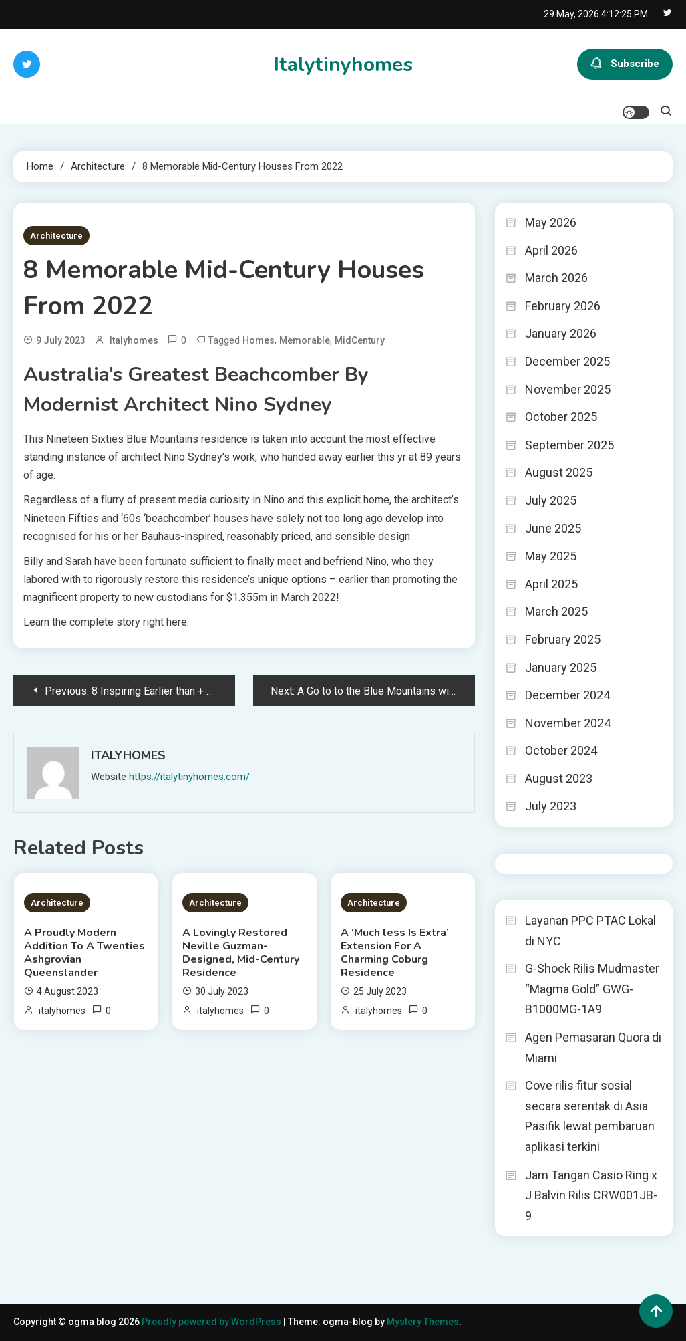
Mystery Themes (423, 1321)
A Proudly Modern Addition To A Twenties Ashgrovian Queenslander (84, 952)
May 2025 (550, 556)
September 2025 (569, 445)
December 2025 (567, 361)
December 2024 (567, 695)
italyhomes (134, 340)
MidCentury (360, 340)
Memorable (304, 340)
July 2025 (550, 500)
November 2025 (568, 389)
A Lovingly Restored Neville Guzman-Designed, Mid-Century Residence (240, 952)
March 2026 (556, 278)
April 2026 (551, 250)
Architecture (56, 236)
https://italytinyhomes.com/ (189, 777)
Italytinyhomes (343, 64)
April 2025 (551, 584)
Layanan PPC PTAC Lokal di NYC (590, 930)
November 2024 (568, 723)
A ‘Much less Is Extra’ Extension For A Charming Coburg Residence (395, 952)
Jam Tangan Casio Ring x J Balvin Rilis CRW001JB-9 (591, 1195)
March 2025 (556, 611)
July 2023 (550, 806)
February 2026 (563, 306)
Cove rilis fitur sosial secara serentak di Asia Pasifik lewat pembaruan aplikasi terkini (590, 1116)
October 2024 (561, 750)
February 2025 (563, 639)
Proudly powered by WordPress (212, 1321)
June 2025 (553, 528)
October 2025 (561, 417)
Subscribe (624, 64)
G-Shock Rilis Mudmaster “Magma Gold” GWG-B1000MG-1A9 (592, 988)
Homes (258, 340)
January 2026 (560, 333)
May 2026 (550, 222)
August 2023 (558, 778)
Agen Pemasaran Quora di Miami (593, 1047)
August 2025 (558, 472)
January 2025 (560, 667)
